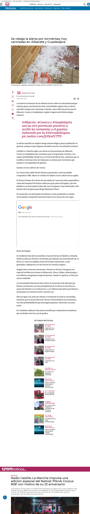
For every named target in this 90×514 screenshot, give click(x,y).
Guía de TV (48, 4)
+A (74, 99)
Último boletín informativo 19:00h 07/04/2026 (50, 432)
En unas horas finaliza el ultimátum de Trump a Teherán (50, 408)
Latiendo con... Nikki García (50, 328)
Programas (57, 4)
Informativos (39, 8)
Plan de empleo (17, 1)
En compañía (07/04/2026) (49, 393)
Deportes (56, 8)
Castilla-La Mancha (26, 8)
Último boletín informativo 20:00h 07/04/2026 (50, 385)
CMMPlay (33, 4)
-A (78, 99)
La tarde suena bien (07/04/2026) (50, 420)
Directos (40, 4)
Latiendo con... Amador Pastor (50, 339)
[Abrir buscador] (84, 4)
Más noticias (65, 8)
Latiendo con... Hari (50, 361)
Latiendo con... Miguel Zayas (50, 350)
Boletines (48, 8)
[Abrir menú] (1, 4)
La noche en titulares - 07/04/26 (49, 373)
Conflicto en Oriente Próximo (31, 1)
